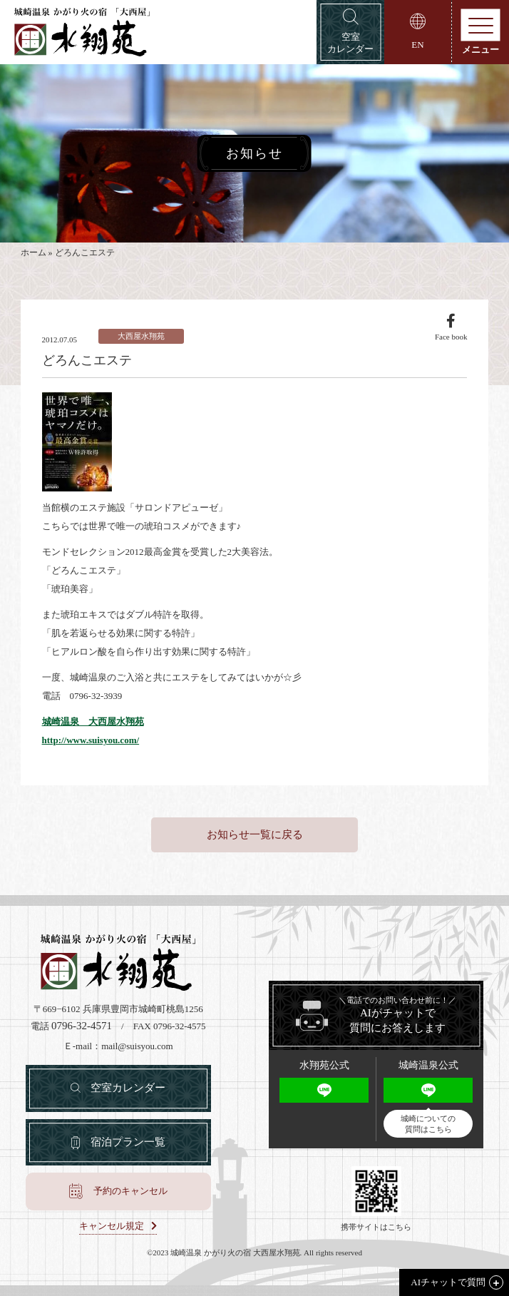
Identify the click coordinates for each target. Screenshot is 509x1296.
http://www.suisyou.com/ (91, 740)
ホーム (33, 252)
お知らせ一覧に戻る (255, 834)
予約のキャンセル (130, 1190)
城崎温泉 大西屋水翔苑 (93, 721)
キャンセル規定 (111, 1226)
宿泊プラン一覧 (128, 1142)
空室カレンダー (128, 1087)
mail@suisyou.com (137, 1046)
